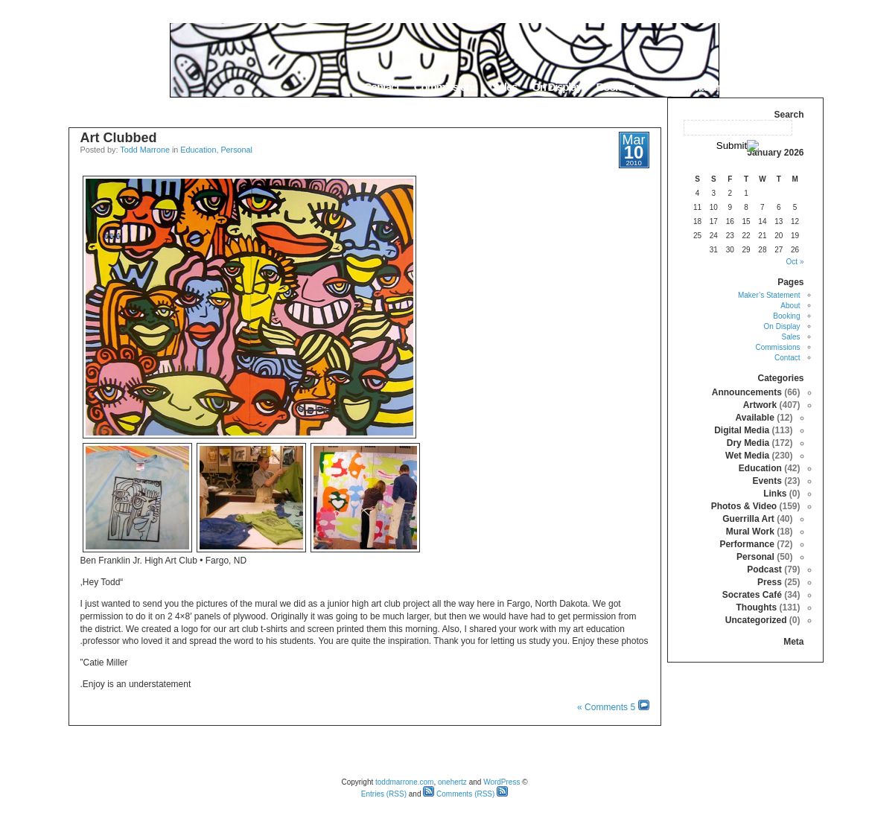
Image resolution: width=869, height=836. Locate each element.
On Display (556, 86)
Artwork (760, 405)
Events (766, 481)
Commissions (445, 86)
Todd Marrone (145, 149)
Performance (746, 544)
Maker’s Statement (733, 86)
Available (755, 417)
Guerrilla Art (748, 519)
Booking (615, 86)
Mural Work (750, 531)
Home (804, 86)
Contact (380, 86)
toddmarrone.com (404, 782)
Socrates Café (752, 595)
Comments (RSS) (458, 794)
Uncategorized (756, 620)
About (663, 86)
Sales (504, 86)
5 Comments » (606, 707)
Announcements (747, 392)
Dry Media (748, 443)
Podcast (764, 569)
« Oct (795, 262)
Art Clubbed (118, 137)
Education (198, 149)
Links (774, 493)
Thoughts (756, 607)
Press (769, 582)
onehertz (452, 782)
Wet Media (747, 455)
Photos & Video (744, 506)
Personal (236, 149)
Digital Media (741, 430)
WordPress (501, 782)
